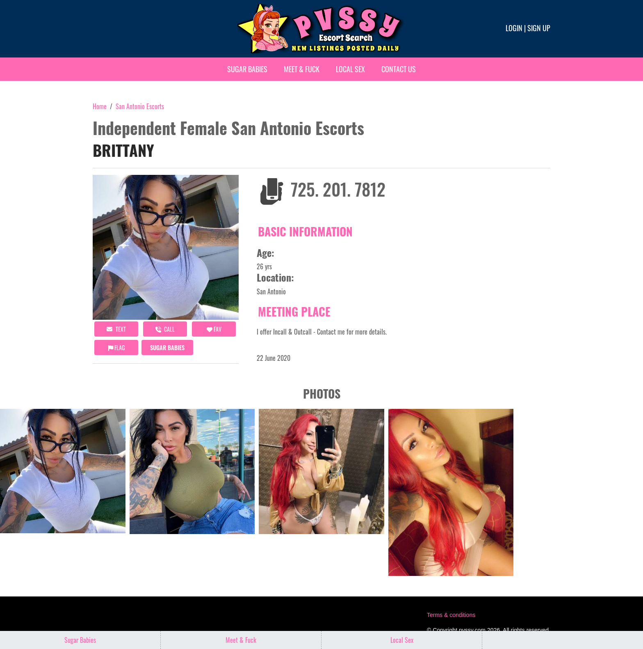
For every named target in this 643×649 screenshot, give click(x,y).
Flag (116, 347)
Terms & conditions (451, 615)
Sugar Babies (247, 69)
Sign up (538, 28)
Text (116, 329)
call (165, 329)
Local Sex (350, 69)
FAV (214, 329)
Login (514, 28)
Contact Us (398, 69)
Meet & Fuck (301, 69)
